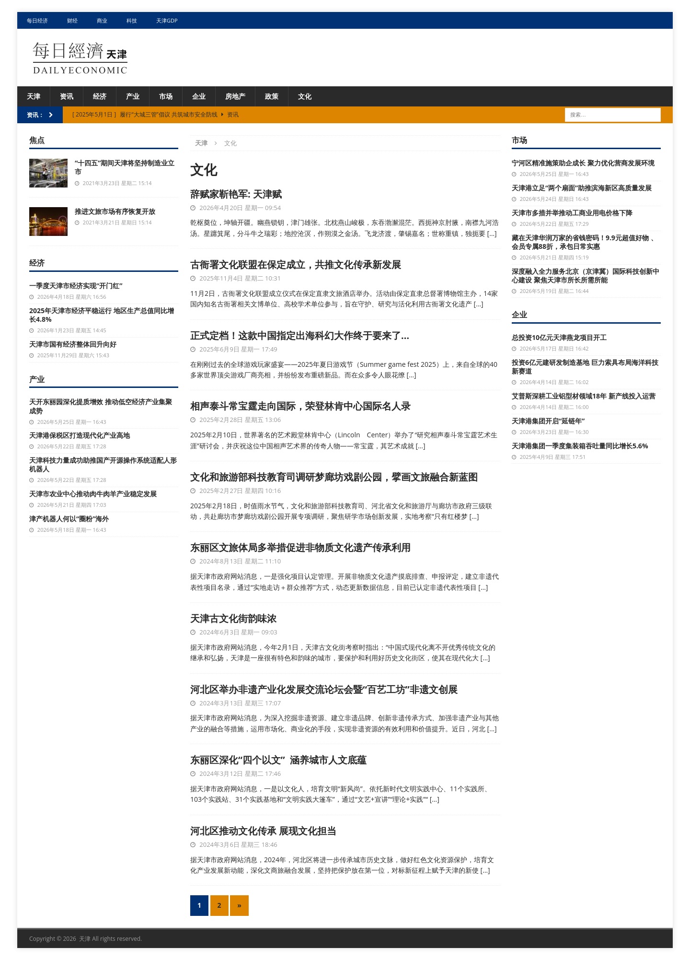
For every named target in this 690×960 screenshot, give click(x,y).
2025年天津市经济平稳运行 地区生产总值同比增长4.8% (101, 315)
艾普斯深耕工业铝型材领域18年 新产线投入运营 (584, 395)
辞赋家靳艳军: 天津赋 (236, 193)
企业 (199, 96)
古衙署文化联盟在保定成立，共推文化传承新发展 (295, 264)
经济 (99, 96)
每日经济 (37, 20)
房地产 (235, 96)
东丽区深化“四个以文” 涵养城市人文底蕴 (278, 759)
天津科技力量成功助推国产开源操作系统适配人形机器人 (103, 464)
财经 (72, 20)
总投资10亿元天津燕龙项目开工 (559, 337)
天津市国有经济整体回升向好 (72, 344)
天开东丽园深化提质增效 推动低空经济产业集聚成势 (100, 406)
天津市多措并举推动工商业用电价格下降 (572, 212)
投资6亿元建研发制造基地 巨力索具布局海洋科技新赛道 (585, 366)
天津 (33, 96)
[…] (492, 233)
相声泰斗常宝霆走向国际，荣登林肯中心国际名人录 (300, 405)
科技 (131, 20)
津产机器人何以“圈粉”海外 (69, 518)
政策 (271, 96)
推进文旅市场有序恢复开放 (115, 211)
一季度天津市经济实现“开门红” (75, 285)
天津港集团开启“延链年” (548, 420)
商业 (102, 20)
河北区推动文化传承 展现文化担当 (263, 830)
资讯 (66, 96)
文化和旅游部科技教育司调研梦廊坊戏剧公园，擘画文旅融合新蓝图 (334, 476)
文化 (304, 96)
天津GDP (167, 20)
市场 (165, 96)
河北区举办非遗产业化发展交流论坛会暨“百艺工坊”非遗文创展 (324, 689)
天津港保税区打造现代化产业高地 (79, 435)
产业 (132, 96)
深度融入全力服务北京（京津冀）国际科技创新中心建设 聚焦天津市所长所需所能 (585, 275)
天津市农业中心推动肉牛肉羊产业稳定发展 (93, 493)
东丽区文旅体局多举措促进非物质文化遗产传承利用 (300, 547)
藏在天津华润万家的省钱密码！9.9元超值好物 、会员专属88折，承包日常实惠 (584, 242)
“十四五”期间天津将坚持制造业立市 (124, 167)
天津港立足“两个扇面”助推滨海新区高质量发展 (582, 187)
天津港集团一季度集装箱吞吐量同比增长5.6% (580, 445)
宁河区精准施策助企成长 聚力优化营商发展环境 (583, 162)
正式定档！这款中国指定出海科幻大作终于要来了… (299, 335)
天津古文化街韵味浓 (233, 618)
